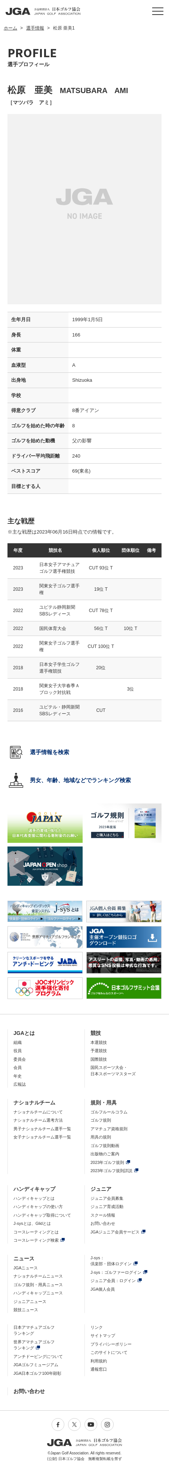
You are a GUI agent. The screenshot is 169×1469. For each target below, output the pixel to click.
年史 (17, 1076)
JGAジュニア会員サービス (114, 1232)
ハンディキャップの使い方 (38, 1206)
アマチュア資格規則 (108, 1129)
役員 (17, 1050)
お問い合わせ (102, 1223)
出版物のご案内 (104, 1154)
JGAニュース (25, 1268)
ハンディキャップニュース (38, 1293)
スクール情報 (102, 1215)
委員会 (19, 1059)
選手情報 (35, 28)
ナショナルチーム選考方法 (38, 1120)
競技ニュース (25, 1309)
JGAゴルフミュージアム (35, 1364)
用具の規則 (100, 1137)
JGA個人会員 (102, 1289)
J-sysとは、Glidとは (32, 1223)
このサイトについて (108, 1352)
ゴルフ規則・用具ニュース (38, 1284)
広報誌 (19, 1084)
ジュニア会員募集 (106, 1198)
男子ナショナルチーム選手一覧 (42, 1129)
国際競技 (98, 1059)
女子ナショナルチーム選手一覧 (42, 1137)
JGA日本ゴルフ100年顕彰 (37, 1373)
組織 (17, 1042)
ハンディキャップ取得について (42, 1215)
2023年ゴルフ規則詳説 (111, 1170)
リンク (96, 1327)
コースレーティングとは (36, 1232)
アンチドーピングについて (38, 1356)
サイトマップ (102, 1335)
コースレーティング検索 (36, 1240)
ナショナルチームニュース (38, 1276)
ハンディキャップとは (34, 1198)
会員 (17, 1067)
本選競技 (98, 1042)
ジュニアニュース (29, 1301)
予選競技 (98, 1050)
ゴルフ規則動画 (104, 1145)
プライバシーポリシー (111, 1344)
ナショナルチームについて (38, 1112)
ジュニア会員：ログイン (113, 1280)
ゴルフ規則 (100, 1120)
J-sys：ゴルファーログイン (115, 1272)
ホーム (10, 28)
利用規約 (98, 1361)
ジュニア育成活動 (106, 1206)
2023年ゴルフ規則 (107, 1162)
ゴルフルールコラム (108, 1112)
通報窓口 (98, 1369)
